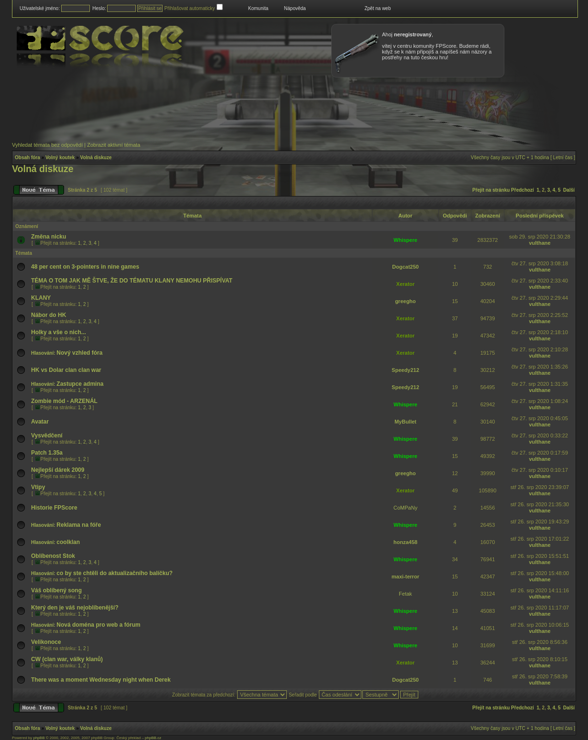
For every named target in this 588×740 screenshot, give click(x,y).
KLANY (41, 297)
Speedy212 (405, 370)
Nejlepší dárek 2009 (57, 470)
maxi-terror (405, 576)
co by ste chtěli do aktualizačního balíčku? (114, 573)
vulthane (539, 243)
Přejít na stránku (491, 190)
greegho (405, 301)
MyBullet (405, 421)
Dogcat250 (405, 267)
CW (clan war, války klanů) (67, 659)
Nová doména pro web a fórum (98, 624)
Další (569, 190)
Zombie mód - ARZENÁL (64, 401)
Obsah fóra (27, 157)
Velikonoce (46, 642)
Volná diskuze (96, 157)
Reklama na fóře (78, 525)
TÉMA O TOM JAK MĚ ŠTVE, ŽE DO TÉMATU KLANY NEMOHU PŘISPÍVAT (131, 280)
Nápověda (295, 8)
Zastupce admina (79, 384)
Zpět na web (377, 8)
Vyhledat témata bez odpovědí (47, 145)
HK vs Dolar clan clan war (66, 370)
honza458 (405, 542)
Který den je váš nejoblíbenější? (75, 607)
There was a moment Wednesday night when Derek (101, 679)
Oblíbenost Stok (53, 556)
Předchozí (522, 190)
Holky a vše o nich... (58, 332)
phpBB (38, 738)
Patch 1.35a (47, 452)
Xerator (405, 284)
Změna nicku (48, 236)
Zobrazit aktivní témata (113, 145)
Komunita (258, 8)
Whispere (405, 240)
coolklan (68, 542)
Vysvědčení (47, 435)
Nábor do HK (48, 315)
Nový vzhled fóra (79, 352)
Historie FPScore (54, 507)
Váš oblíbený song (56, 590)
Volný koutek (60, 157)
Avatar (40, 421)
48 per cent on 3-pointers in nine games (85, 266)
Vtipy (38, 487)
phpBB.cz (153, 738)
